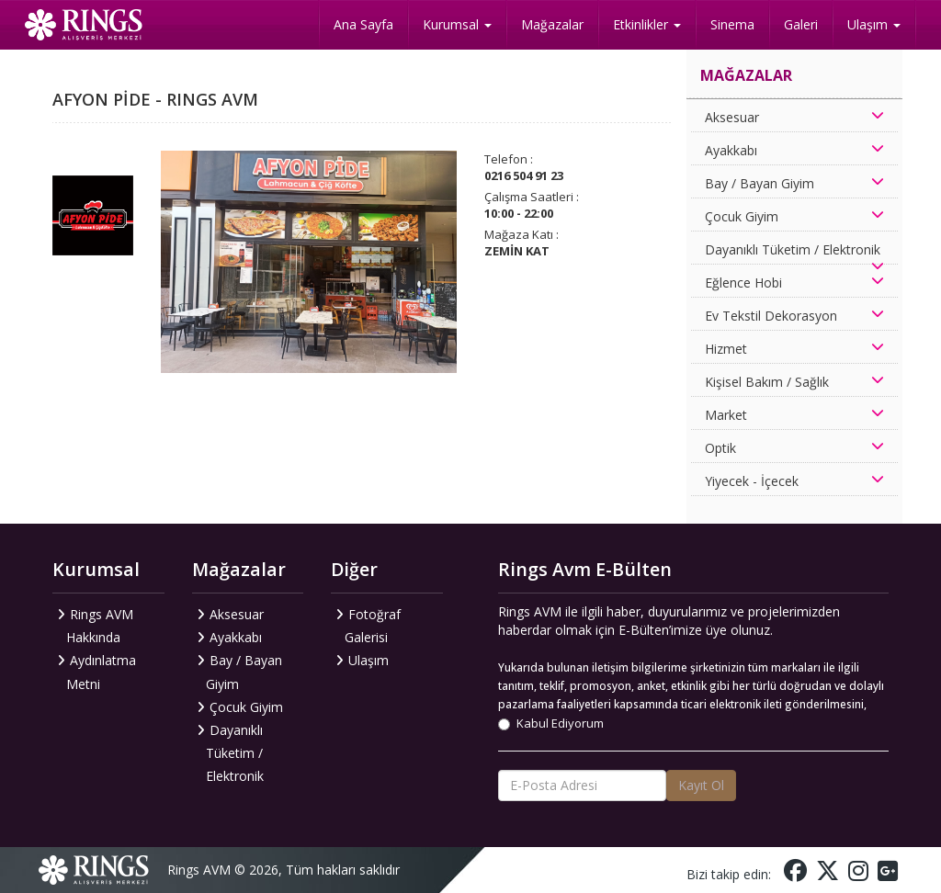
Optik (720, 448)
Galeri (801, 24)
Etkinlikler (647, 24)
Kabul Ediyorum (551, 723)
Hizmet (726, 348)
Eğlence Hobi (743, 282)
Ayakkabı (731, 150)
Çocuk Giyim (741, 216)
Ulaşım (874, 24)
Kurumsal (457, 24)
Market (726, 415)
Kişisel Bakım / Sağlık (767, 381)
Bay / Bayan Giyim (759, 183)
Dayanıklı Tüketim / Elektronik (792, 249)
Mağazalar (552, 24)
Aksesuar (732, 117)
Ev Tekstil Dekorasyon (771, 315)
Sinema (732, 24)
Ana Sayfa (363, 24)
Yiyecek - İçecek (752, 481)
